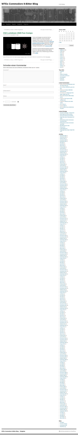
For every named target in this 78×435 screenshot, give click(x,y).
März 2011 (62, 333)
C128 (61, 51)
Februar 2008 (62, 386)
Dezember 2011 (63, 321)
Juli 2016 (62, 242)
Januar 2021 (62, 165)
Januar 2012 (62, 319)
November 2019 (63, 185)
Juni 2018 (62, 209)
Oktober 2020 (62, 169)
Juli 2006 (62, 412)
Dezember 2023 (63, 139)
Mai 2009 (62, 365)
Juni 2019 (62, 192)
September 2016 (63, 239)
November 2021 (63, 151)
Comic (61, 55)
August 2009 (62, 361)
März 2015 (62, 265)
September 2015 (63, 256)
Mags (61, 62)
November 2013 (63, 288)
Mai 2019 (62, 194)
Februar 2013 (62, 301)
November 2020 (63, 168)
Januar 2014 (62, 285)
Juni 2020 (62, 175)
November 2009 (63, 356)
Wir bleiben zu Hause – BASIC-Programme (13, 29)
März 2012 (62, 316)
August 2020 (62, 172)
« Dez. (60, 42)
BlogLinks (26, 24)
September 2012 (63, 308)
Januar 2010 (62, 353)
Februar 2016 (62, 249)
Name (4, 85)
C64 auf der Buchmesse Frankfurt (66, 115)
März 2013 (62, 299)
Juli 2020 (62, 174)
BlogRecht (19, 24)
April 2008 (62, 383)
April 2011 (62, 332)
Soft (25, 57)
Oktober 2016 (62, 238)
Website (5, 96)
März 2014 (62, 282)
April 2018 (62, 212)
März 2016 (62, 248)
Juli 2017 (62, 225)
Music (61, 64)
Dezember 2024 (63, 137)
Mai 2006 (62, 415)
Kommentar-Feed (63, 425)
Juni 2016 (62, 244)
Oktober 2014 (62, 272)
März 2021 (62, 162)
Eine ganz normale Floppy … (47, 29)
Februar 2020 (62, 181)
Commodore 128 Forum (64, 75)
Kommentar (6, 70)
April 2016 (62, 246)
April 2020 (62, 178)
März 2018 (62, 214)
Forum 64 (62, 78)
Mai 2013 (62, 296)
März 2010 (62, 351)
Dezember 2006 (63, 406)
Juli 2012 (62, 311)
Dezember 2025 (63, 135)
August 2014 (62, 275)
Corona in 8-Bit (48, 45)
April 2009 (62, 366)
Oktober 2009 (62, 358)
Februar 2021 (62, 164)
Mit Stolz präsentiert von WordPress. (68, 431)
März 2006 (62, 418)
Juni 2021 (62, 158)
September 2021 (63, 154)
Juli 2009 (62, 362)
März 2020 (62, 179)
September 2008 (63, 376)
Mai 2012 (62, 313)
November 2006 (63, 408)
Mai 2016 (62, 245)
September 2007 (63, 393)
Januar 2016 (62, 251)
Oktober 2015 (62, 255)
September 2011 (63, 325)
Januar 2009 (62, 371)
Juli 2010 (62, 345)
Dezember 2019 (63, 184)
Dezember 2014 (63, 269)
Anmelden (62, 422)
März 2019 (62, 196)
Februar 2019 (62, 198)
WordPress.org (63, 426)
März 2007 (62, 402)
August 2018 (62, 206)
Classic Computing (63, 74)
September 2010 (63, 342)
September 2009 (63, 359)
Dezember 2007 (63, 389)
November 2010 (63, 339)
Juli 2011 (62, 328)
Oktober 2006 (62, 409)
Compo (18, 57)
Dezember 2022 (63, 141)
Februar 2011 (62, 335)
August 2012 (62, 309)
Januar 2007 (62, 405)
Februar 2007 (62, 403)
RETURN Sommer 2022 (64, 125)
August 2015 (62, 258)
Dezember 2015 (63, 252)
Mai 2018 (62, 211)
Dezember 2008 (63, 372)
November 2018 (63, 202)
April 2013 (62, 298)
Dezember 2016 (63, 235)
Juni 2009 (62, 363)
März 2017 (62, 231)
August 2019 (62, 189)
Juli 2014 (62, 276)
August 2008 (62, 378)
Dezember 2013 (63, 286)
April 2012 (62, 315)
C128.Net (62, 71)
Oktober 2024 (62, 138)
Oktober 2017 (62, 221)
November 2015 (63, 254)
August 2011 (62, 326)
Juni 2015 (62, 261)
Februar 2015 (62, 266)
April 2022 (62, 144)
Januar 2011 (62, 336)
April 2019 (62, 195)
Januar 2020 (62, 182)
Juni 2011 (62, 329)
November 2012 (63, 305)
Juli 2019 (62, 191)
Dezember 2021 (63, 149)
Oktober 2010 (62, 341)
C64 (16, 57)
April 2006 (62, 416)
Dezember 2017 (63, 218)
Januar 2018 (62, 216)
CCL (61, 72)
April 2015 (62, 264)
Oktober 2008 (62, 375)
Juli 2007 (62, 396)
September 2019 (63, 188)
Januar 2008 (62, 388)
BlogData (8, 24)
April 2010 (62, 349)
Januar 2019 (62, 199)
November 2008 (63, 373)
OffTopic (61, 65)
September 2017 (63, 222)
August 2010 (62, 343)
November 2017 (63, 219)
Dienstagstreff (62, 77)
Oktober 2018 (62, 204)
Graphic (22, 57)
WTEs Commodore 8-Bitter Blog (20, 3)
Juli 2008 (62, 379)
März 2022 (62, 145)
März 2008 (62, 385)
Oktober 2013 (62, 289)
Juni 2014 (62, 278)
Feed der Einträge (63, 423)
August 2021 (62, 155)
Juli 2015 (62, 259)
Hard (61, 61)
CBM (61, 54)
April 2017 (62, 229)
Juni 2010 (62, 346)
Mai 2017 (62, 228)
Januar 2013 (62, 302)
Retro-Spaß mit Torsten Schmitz (66, 114)
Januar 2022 (62, 148)
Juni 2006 (62, 413)
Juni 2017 (62, 226)
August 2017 (62, 224)
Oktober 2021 (62, 152)
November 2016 (63, 236)
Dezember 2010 (63, 338)
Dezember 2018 (63, 201)
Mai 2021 (62, 159)
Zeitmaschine (62, 127)
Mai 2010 (62, 348)
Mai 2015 (62, 262)
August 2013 (62, 292)
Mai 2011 (62, 331)
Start (3, 24)
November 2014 (63, 271)
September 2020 (63, 171)
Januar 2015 (62, 268)
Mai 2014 (62, 279)
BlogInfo (14, 24)
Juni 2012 (62, 312)
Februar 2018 (62, 215)
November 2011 (63, 322)
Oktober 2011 (62, 323)
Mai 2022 (62, 142)
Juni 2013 (62, 295)
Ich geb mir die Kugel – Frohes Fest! (67, 112)
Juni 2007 (62, 398)
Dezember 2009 (63, 355)
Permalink (48, 57)
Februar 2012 (62, 318)
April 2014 (62, 281)
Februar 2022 (62, 147)
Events (61, 58)
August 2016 (62, 241)
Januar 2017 (62, 234)
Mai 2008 (62, 382)
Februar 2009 (62, 369)
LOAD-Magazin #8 (63, 128)
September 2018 (63, 205)
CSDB (36, 53)
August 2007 (62, 395)
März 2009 (62, 368)
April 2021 (62, 161)
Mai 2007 (62, 399)
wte (17, 35)
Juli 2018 (62, 208)
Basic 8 (64, 104)
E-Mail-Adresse (6, 90)
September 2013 (63, 291)
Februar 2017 (62, 232)
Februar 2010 (62, 352)
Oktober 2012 (62, 306)
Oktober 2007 (62, 392)
